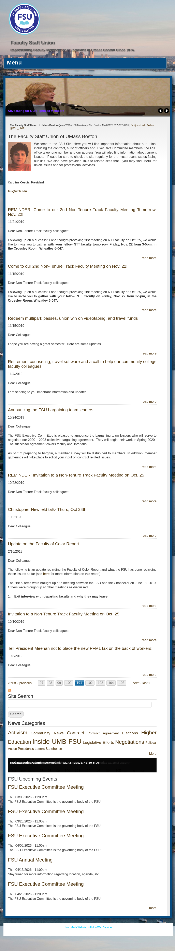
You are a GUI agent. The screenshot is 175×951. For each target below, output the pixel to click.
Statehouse (54, 748)
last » (146, 683)
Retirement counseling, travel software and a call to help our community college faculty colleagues (82, 364)
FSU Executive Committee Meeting (46, 787)
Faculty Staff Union (33, 42)
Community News (47, 733)
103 (100, 683)
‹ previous (24, 683)
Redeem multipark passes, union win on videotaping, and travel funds (73, 318)
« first (12, 683)
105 (122, 683)
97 (41, 683)
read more (149, 258)
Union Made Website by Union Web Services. (88, 927)
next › (136, 683)
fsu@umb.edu (138, 125)
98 (50, 683)
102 (90, 683)
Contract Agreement (103, 733)
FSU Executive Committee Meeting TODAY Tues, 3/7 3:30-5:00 (54, 762)
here (46, 574)
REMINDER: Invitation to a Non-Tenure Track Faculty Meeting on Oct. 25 (76, 475)
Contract (75, 732)
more (153, 908)
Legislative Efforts (98, 742)
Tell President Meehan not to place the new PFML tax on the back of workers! (80, 648)
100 (69, 683)
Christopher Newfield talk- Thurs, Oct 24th (47, 509)
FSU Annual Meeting (30, 860)
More (153, 753)
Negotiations (129, 742)
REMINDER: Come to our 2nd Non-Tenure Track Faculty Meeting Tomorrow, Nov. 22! (82, 212)
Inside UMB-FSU (57, 741)
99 (59, 683)
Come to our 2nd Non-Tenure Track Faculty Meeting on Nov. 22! (67, 266)
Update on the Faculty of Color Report (43, 543)
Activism (17, 732)
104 (111, 683)
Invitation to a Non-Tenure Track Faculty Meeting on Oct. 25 (63, 614)
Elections (130, 733)
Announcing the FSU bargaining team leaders (50, 409)
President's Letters (31, 748)
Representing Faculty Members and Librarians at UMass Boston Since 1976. (72, 50)
